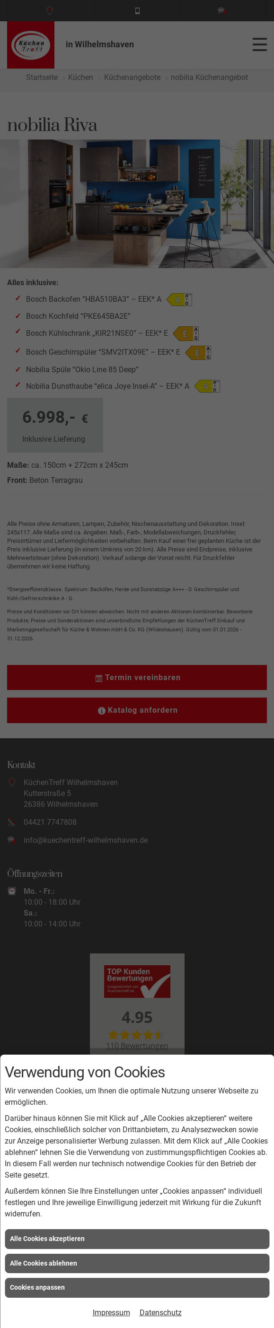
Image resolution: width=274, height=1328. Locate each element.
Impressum (111, 1312)
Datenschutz (161, 1312)
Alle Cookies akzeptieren (47, 1238)
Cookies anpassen (37, 1287)
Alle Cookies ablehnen (43, 1263)
